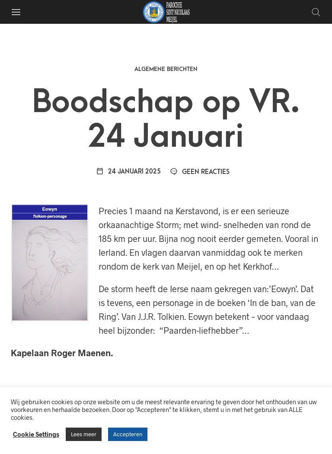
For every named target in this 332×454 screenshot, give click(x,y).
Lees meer (83, 434)
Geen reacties (200, 172)
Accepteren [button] (127, 434)
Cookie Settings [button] (36, 434)
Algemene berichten (166, 69)
